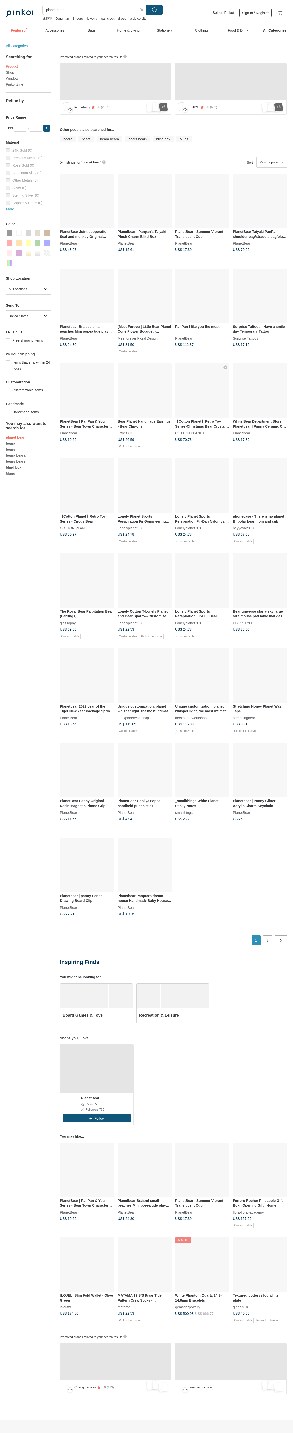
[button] (46, 128)
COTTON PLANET (189, 433)
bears (10, 449)
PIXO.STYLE (243, 623)
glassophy (68, 623)
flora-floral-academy (248, 1212)
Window (12, 78)
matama (124, 1307)
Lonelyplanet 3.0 (130, 528)
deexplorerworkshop (133, 718)
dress (122, 18)
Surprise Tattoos (245, 338)
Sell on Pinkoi (223, 13)
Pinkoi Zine (14, 84)
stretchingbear (244, 718)
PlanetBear (68, 243)
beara (10, 443)
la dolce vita (137, 18)
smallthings (184, 813)
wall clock (108, 18)
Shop (10, 72)
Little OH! (125, 433)
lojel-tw (65, 1307)
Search (154, 10)
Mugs (10, 473)
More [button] (10, 209)
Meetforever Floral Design (138, 338)
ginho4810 (241, 1307)
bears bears (16, 461)
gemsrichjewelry (187, 1307)
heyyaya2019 (243, 528)
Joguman (62, 18)
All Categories (17, 46)
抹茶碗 (47, 18)
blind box (13, 467)
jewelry (92, 18)
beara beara (16, 455)
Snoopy (77, 18)
